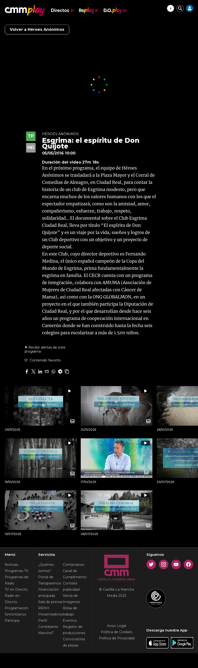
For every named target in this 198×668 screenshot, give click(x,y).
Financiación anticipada (48, 592)
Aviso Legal (116, 626)
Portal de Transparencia (49, 580)
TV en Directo (16, 589)
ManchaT (46, 633)
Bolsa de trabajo (70, 611)
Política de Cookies (116, 632)
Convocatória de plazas (74, 642)
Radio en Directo (12, 599)
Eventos (70, 620)
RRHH (43, 608)
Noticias (11, 564)
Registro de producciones (74, 630)
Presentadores (50, 614)
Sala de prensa (50, 602)
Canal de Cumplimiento (75, 574)
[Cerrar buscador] (180, 8)
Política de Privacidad (116, 638)
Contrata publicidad (71, 586)
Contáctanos (73, 564)
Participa (12, 620)
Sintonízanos (15, 614)
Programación (16, 608)
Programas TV (16, 571)
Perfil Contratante (48, 623)
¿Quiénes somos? (46, 567)
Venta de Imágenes (71, 599)
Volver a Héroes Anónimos (37, 29)
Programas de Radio (16, 580)
